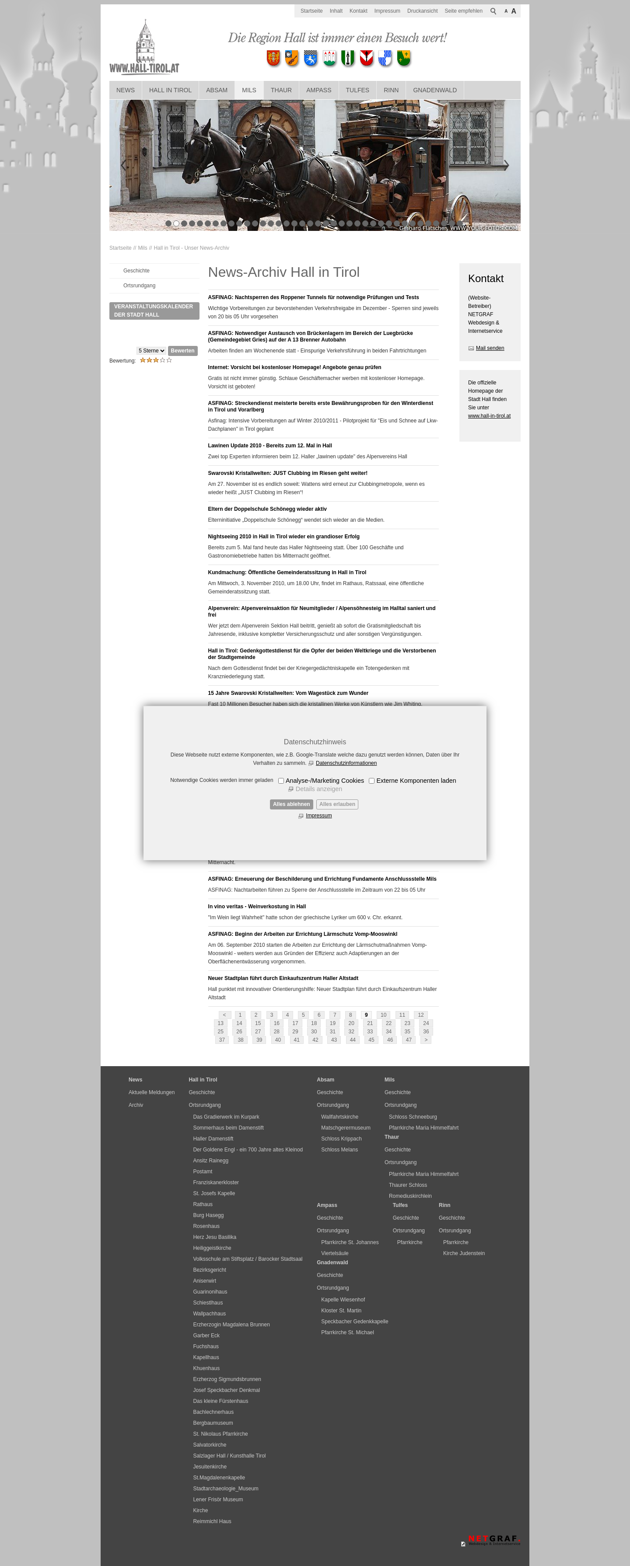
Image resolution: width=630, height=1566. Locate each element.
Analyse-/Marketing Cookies (325, 780)
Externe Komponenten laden (416, 780)
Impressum (319, 816)
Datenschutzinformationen (346, 763)
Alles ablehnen (291, 804)
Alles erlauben (337, 804)
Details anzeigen (319, 788)
